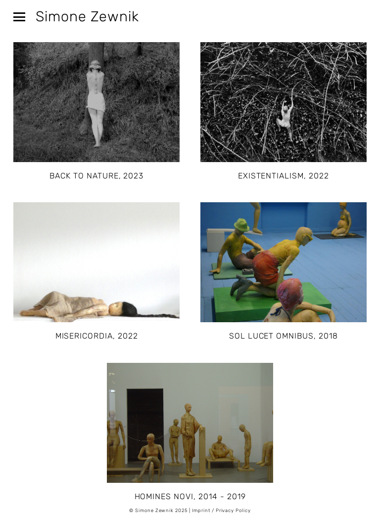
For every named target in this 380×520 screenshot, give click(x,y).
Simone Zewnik (87, 16)
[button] (16, 14)
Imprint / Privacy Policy (221, 510)
